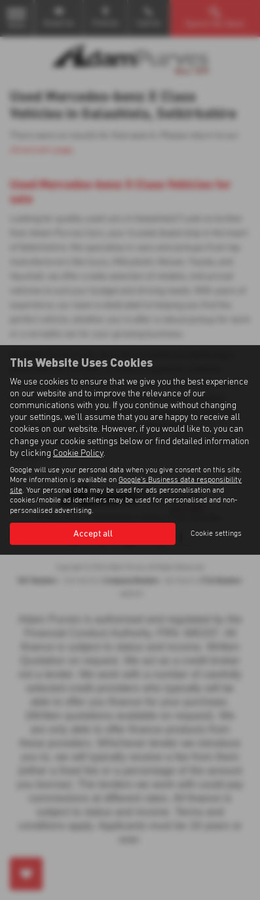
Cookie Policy (78, 453)
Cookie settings (216, 534)
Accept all (93, 533)
